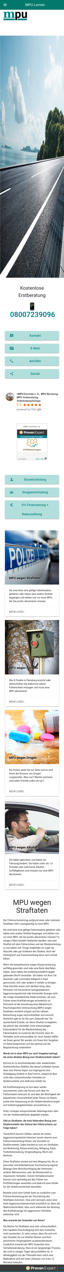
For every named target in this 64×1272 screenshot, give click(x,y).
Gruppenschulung (29, 492)
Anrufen (25, 361)
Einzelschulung (28, 479)
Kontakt (25, 335)
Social (25, 373)
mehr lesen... (17, 611)
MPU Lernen (35, 5)
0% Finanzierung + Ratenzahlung (29, 508)
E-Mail (25, 348)
